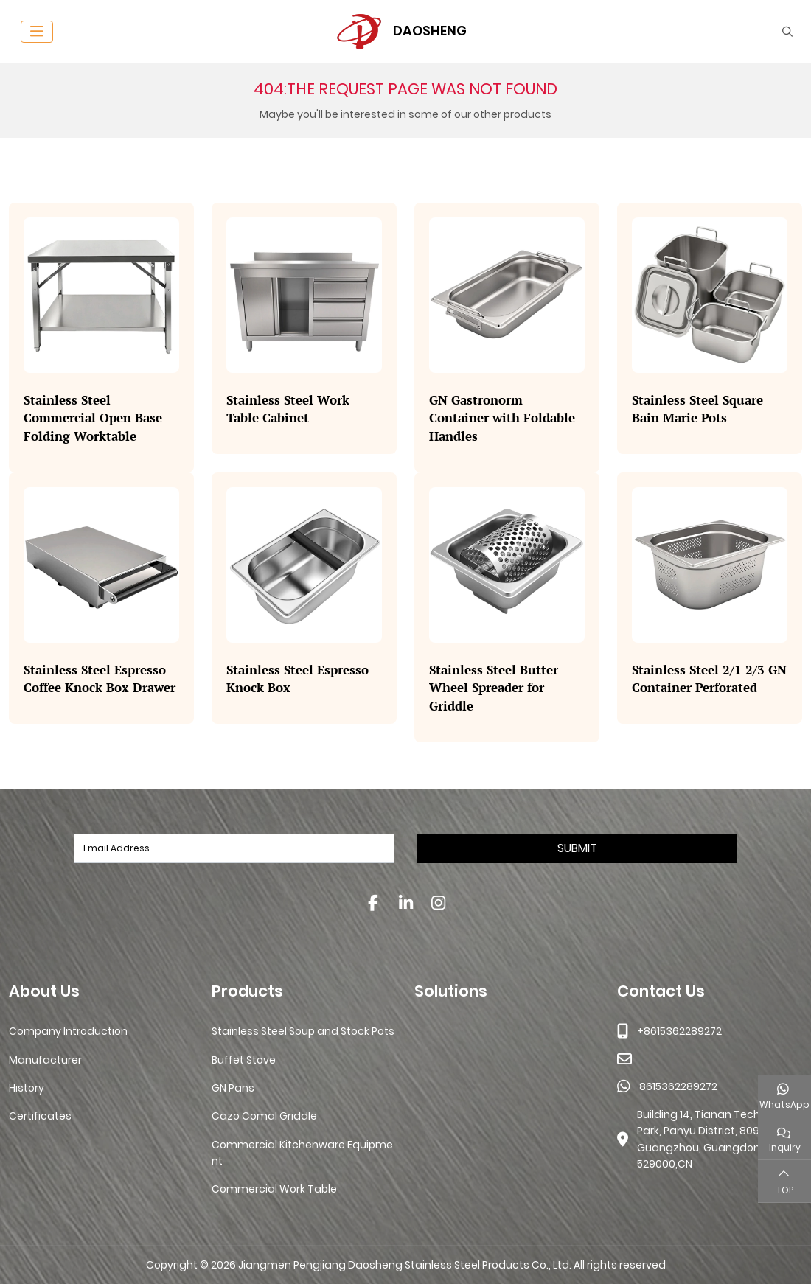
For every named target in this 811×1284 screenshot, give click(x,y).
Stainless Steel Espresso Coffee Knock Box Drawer (99, 679)
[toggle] (37, 32)
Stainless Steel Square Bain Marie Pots (697, 409)
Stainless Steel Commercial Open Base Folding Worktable (93, 417)
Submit (577, 848)
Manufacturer (45, 1060)
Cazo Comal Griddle (264, 1116)
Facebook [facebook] (373, 903)
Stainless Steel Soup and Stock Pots (303, 1031)
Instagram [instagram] (438, 903)
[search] (785, 31)
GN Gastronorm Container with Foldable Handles (502, 417)
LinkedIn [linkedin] (405, 903)
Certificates (40, 1116)
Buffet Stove (244, 1060)
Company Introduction (68, 1031)
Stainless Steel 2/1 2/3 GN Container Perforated (709, 679)
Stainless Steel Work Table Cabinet (287, 409)
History (26, 1088)
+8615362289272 (679, 1031)
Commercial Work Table (274, 1189)
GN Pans (233, 1088)
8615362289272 (678, 1086)
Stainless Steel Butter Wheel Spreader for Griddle (493, 687)
